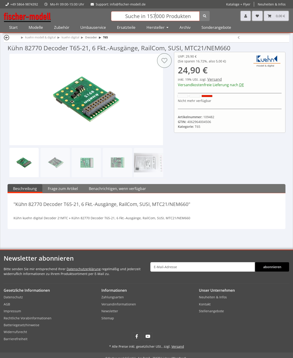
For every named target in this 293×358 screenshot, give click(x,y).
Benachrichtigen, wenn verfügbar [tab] (117, 188)
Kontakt (205, 304)
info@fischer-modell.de (128, 4)
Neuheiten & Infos (272, 4)
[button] (245, 15)
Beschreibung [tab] (25, 188)
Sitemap (107, 318)
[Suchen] (155, 16)
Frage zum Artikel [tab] (63, 188)
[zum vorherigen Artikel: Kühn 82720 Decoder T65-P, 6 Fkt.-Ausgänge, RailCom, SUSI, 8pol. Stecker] (238, 37)
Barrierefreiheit (15, 339)
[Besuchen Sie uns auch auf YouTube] (147, 336)
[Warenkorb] (276, 15)
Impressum (12, 311)
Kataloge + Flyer (238, 4)
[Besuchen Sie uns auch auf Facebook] (136, 336)
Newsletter (109, 311)
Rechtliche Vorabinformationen (28, 318)
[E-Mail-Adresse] (202, 267)
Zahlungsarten (112, 297)
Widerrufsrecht (15, 332)
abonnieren (272, 267)
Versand (214, 79)
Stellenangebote (211, 311)
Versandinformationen (118, 304)
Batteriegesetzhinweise (21, 325)
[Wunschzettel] (257, 15)
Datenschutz (13, 297)
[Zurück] (6, 37)
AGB (7, 304)
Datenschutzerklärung (84, 269)
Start (13, 27)
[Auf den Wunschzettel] (164, 60)
